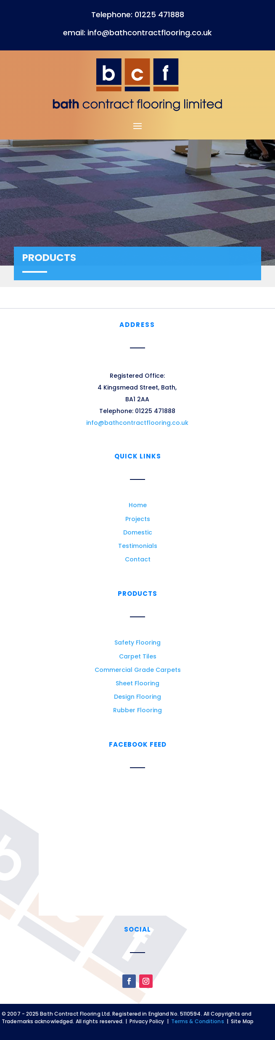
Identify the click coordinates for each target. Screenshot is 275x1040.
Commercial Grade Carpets (138, 670)
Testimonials (137, 546)
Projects (137, 519)
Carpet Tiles (137, 656)
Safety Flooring (137, 642)
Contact (138, 559)
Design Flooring (137, 696)
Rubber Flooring (137, 710)
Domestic (137, 532)
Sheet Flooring (137, 683)
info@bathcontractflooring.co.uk (137, 423)
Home (138, 505)
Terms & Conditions (197, 1021)
